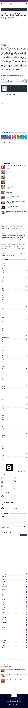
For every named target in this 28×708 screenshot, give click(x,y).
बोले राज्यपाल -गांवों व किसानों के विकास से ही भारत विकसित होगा (16, 181)
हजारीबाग (10, 255)
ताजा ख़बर (23, 233)
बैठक (14, 379)
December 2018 (14, 619)
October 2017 (14, 640)
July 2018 (14, 625)
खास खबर (3, 230)
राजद (17, 246)
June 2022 (14, 589)
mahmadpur (13, 224)
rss (14, 496)
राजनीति (8, 248)
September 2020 (14, 601)
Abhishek (3, 529)
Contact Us (17, 704)
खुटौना (6, 230)
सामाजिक (11, 253)
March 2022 (14, 591)
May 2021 (14, 596)
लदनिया (6, 250)
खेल (12, 230)
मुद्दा (9, 246)
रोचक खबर (22, 248)
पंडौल (15, 239)
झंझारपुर (3, 71)
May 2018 (14, 629)
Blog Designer (13, 706)
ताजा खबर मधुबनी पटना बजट (5, 237)
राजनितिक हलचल (4, 248)
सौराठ (7, 255)
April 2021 (14, 597)
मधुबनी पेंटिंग (13, 244)
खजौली (23, 228)
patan (17, 224)
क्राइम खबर (19, 228)
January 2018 (14, 635)
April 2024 (14, 579)
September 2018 (14, 622)
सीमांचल (21, 253)
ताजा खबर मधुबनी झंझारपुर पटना (12, 235)
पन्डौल (18, 239)
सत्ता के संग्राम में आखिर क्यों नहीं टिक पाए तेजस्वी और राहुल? (15, 679)
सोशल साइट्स (3, 255)
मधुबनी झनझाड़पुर (4, 244)
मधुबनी (10, 71)
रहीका (14, 246)
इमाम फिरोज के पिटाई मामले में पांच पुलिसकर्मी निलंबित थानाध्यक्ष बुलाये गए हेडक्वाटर (16, 192)
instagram (2, 497)
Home (2, 477)
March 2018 (14, 632)
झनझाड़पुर (9, 233)
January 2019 (14, 617)
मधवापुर (14, 381)
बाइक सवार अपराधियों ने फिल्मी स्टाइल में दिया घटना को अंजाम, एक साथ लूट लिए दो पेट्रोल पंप (13, 527)
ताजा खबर (6, 71)
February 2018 (14, 634)
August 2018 (14, 624)
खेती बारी (10, 230)
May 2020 (14, 602)
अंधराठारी (3, 226)
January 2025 (14, 576)
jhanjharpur (3, 224)
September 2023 (14, 586)
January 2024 (14, 584)
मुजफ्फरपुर (6, 246)
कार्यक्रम (12, 228)
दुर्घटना (14, 237)
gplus (15, 497)
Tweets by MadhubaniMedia (6, 666)
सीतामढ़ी (18, 253)
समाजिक (14, 441)
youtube (2, 496)
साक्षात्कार (7, 253)
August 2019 (14, 607)
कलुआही (8, 228)
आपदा (21, 226)
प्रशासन (14, 361)
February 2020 (14, 604)
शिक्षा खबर (14, 433)
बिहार (14, 375)
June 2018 (14, 627)
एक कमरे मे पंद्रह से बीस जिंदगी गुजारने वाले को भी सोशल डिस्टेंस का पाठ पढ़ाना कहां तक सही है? (16, 202)
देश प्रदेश (18, 237)
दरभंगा (11, 237)
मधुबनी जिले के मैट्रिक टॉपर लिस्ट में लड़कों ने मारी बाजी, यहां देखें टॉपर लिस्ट (15, 166)
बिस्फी (14, 373)
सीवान (24, 253)
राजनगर (21, 246)
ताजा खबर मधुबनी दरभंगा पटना (21, 235)
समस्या (14, 439)
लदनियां (9, 250)
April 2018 (14, 630)
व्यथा (14, 431)
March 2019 (14, 614)
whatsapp (2, 508)
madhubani (8, 224)
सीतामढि (14, 253)
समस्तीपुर (14, 437)
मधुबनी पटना (9, 244)
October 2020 (14, 599)
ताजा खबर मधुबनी (4, 235)
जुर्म (2, 233)
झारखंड (12, 233)
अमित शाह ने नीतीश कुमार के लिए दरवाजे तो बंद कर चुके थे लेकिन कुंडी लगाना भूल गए (16, 187)
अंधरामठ (6, 226)
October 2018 (14, 620)
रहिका (11, 246)
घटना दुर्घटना (20, 230)
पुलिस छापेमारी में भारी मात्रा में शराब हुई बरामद (13, 176)
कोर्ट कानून (15, 228)
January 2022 (14, 592)
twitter (15, 495)
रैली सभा (19, 248)
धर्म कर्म (3, 239)
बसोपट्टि (14, 368)
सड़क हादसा (14, 435)
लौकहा (16, 250)
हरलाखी (14, 255)
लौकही (19, 250)
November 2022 (14, 587)
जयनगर (14, 317)
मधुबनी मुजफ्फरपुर (19, 244)
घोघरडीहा (14, 308)
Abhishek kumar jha (5, 20)
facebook (2, 495)
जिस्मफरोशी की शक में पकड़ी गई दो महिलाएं (12, 206)
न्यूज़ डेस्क (9, 239)
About (14, 704)
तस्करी (15, 233)
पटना (12, 239)
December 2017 (14, 637)
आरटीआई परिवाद (4, 228)
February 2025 (14, 574)
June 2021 (14, 594)
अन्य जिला (14, 226)
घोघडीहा (14, 306)
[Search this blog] (10, 535)
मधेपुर (2, 246)
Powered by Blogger (13, 471)
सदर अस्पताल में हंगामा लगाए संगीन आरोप (12, 196)
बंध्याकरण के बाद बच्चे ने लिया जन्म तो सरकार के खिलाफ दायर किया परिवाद (16, 212)
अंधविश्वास (10, 226)
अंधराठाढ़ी (24, 224)
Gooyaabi (22, 706)
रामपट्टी (15, 248)
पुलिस (21, 239)
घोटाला (14, 310)
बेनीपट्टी (14, 377)
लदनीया (13, 250)
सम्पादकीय (3, 253)
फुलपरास (14, 364)
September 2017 (14, 642)
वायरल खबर (22, 250)
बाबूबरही (14, 370)
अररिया (18, 226)
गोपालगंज (16, 230)
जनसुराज (14, 315)
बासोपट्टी (14, 372)
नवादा (5, 239)
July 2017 (14, 645)
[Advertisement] (14, 545)
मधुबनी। (24, 244)
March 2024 (14, 581)
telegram (2, 507)
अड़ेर (20, 224)
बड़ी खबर (14, 366)
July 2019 (14, 609)
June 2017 (14, 647)
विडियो (14, 430)
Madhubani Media (6, 659)
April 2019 (14, 612)
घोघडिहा (24, 230)
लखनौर (3, 250)
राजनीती (12, 248)
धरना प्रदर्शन (21, 237)
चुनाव (14, 312)
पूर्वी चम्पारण (14, 359)
